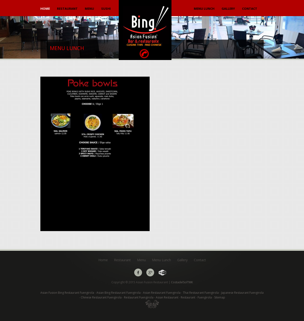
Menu (89, 8)
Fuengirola (205, 297)
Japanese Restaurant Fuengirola (242, 293)
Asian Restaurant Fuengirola (162, 293)
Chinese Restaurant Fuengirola (101, 297)
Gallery (228, 8)
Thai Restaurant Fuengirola (201, 293)
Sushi (106, 8)
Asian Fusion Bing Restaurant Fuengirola (67, 293)
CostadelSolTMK (182, 282)
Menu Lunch (204, 8)
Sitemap (219, 297)
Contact (249, 8)
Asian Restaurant (167, 297)
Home (45, 8)
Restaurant (67, 8)
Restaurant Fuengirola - (139, 297)
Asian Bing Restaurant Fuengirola (118, 293)
